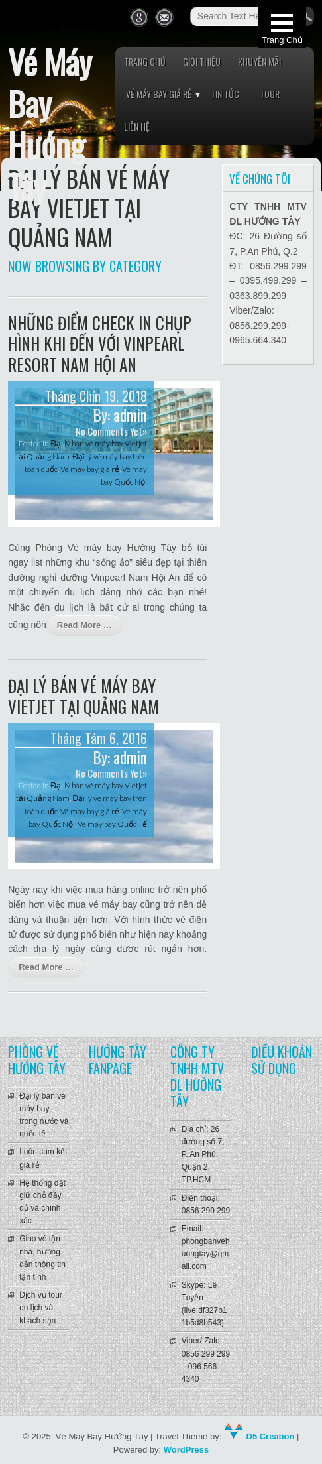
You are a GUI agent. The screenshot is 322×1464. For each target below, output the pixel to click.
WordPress (186, 1450)
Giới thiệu (202, 61)
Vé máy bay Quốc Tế (112, 824)
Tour (270, 94)
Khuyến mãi (259, 61)
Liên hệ (137, 126)
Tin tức (225, 94)
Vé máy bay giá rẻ (158, 94)
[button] (282, 27)
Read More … (84, 625)
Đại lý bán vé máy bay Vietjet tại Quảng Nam (83, 695)
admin (130, 415)
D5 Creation (259, 1436)
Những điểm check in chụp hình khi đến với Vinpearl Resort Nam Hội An (99, 343)
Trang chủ (145, 61)
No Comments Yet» (111, 431)
